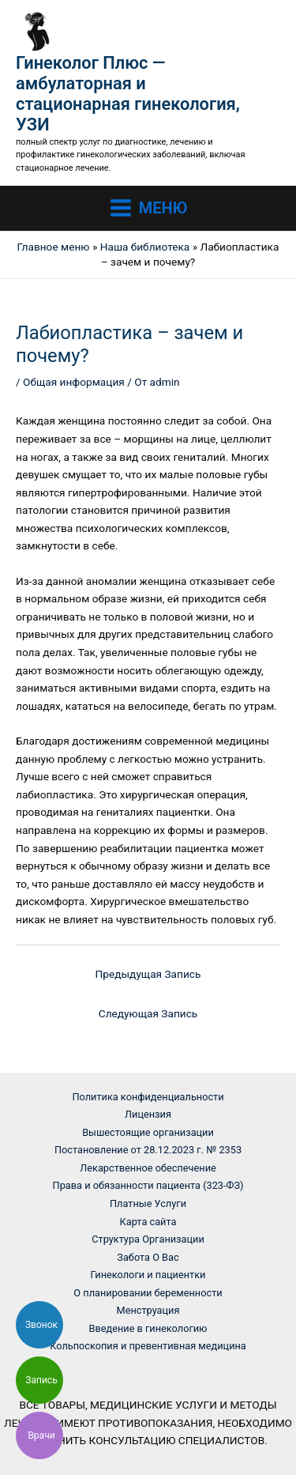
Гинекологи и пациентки (148, 1275)
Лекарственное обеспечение (148, 1168)
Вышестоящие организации (148, 1132)
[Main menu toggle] (147, 209)
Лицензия (148, 1114)
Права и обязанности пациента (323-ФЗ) (148, 1185)
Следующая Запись (148, 1013)
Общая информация (74, 381)
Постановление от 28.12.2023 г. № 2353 (148, 1150)
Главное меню (53, 246)
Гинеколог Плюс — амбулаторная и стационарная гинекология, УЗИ (128, 94)
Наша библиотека (145, 246)
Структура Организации (148, 1239)
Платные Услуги (148, 1203)
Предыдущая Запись (148, 974)
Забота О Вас (147, 1257)
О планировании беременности (147, 1293)
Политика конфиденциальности (147, 1097)
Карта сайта (148, 1222)
